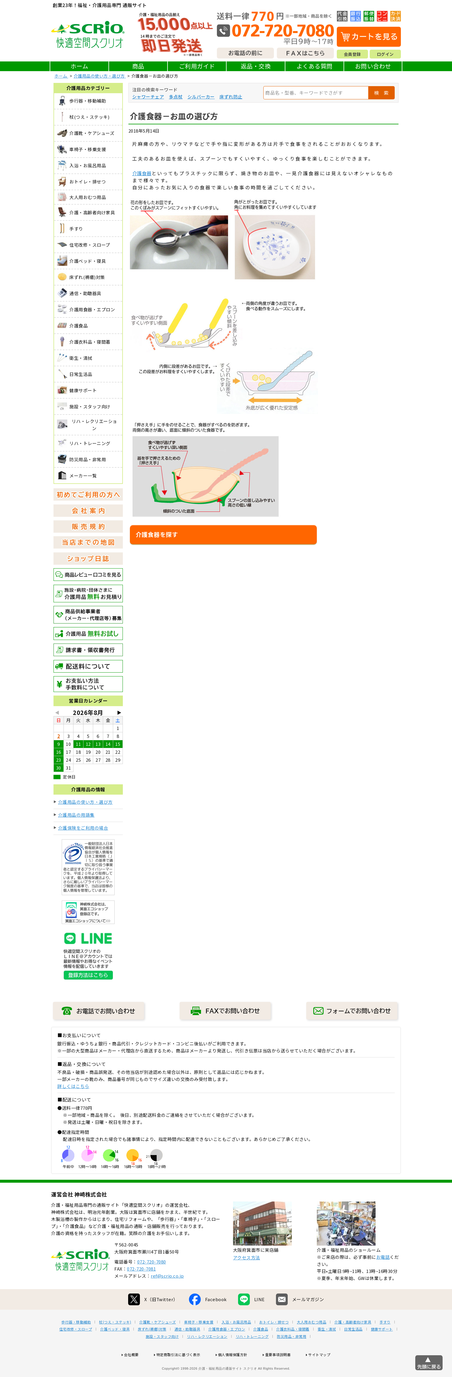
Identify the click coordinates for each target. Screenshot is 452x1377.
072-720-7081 (141, 1287)
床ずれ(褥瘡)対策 (152, 1348)
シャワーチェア (148, 96)
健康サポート (382, 1348)
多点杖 (176, 96)
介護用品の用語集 (76, 814)
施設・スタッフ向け (162, 1355)
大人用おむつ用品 (311, 1341)
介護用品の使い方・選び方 (85, 801)
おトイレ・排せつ (274, 1341)
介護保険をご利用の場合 (83, 827)
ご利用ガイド (197, 66)
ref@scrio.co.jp (167, 1294)
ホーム (79, 66)
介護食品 (260, 1348)
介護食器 (142, 173)
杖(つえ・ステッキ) (115, 1341)
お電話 (383, 1276)
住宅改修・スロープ (75, 1348)
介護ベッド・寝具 (115, 1348)
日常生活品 (353, 1348)
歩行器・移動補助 (76, 1341)
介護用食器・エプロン (226, 1348)
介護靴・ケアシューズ (157, 1341)
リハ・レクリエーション (207, 1355)
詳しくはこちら (73, 1086)
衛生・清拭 (327, 1348)
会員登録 (352, 54)
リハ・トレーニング (252, 1355)
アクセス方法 (246, 1276)
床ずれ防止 (231, 96)
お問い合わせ (373, 66)
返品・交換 (256, 66)
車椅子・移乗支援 (198, 1341)
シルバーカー (201, 96)
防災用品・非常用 (291, 1355)
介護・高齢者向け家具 (352, 1341)
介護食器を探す (157, 534)
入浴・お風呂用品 (236, 1341)
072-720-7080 (151, 1280)
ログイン (385, 54)
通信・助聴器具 (187, 1348)
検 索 (381, 92)
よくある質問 (315, 66)
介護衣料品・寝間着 (292, 1348)
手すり (385, 1341)
